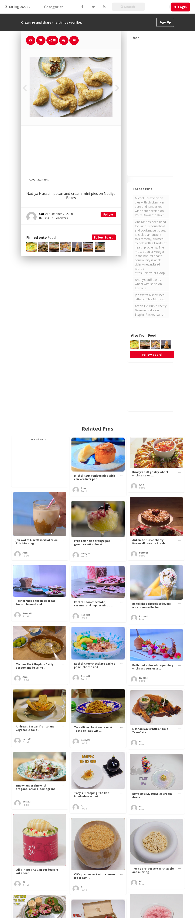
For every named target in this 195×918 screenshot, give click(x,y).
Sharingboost (17, 6)
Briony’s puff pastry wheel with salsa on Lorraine (148, 284)
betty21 (143, 552)
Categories (55, 6)
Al (140, 741)
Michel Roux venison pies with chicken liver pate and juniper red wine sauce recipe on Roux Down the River (149, 206)
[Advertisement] (81, 154)
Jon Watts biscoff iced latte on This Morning (150, 297)
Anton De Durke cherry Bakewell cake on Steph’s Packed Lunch (151, 310)
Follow (108, 214)
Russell (27, 613)
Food (52, 237)
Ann (83, 488)
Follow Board (103, 237)
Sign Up (165, 22)
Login (182, 7)
